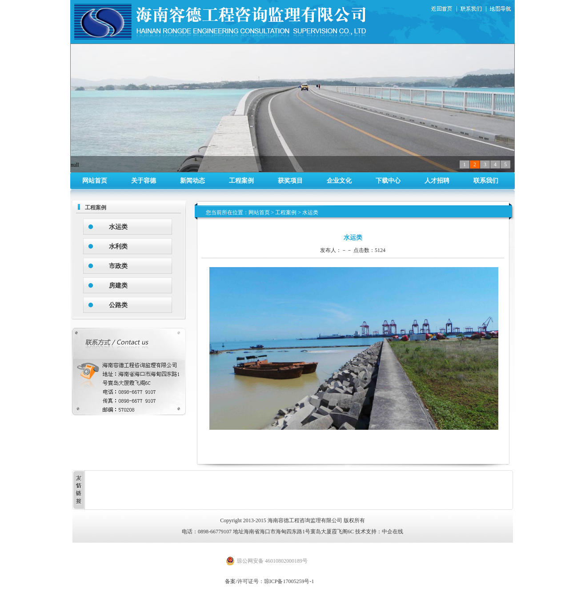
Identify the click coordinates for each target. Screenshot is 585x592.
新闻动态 (192, 180)
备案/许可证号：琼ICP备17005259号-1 (269, 581)
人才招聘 (437, 180)
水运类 (118, 227)
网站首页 (94, 180)
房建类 (118, 285)
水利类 (118, 246)
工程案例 (241, 180)
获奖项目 (290, 180)
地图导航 (501, 9)
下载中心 (388, 180)
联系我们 (473, 9)
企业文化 (339, 180)
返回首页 (442, 9)
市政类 (118, 266)
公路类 (118, 305)
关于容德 (143, 180)
